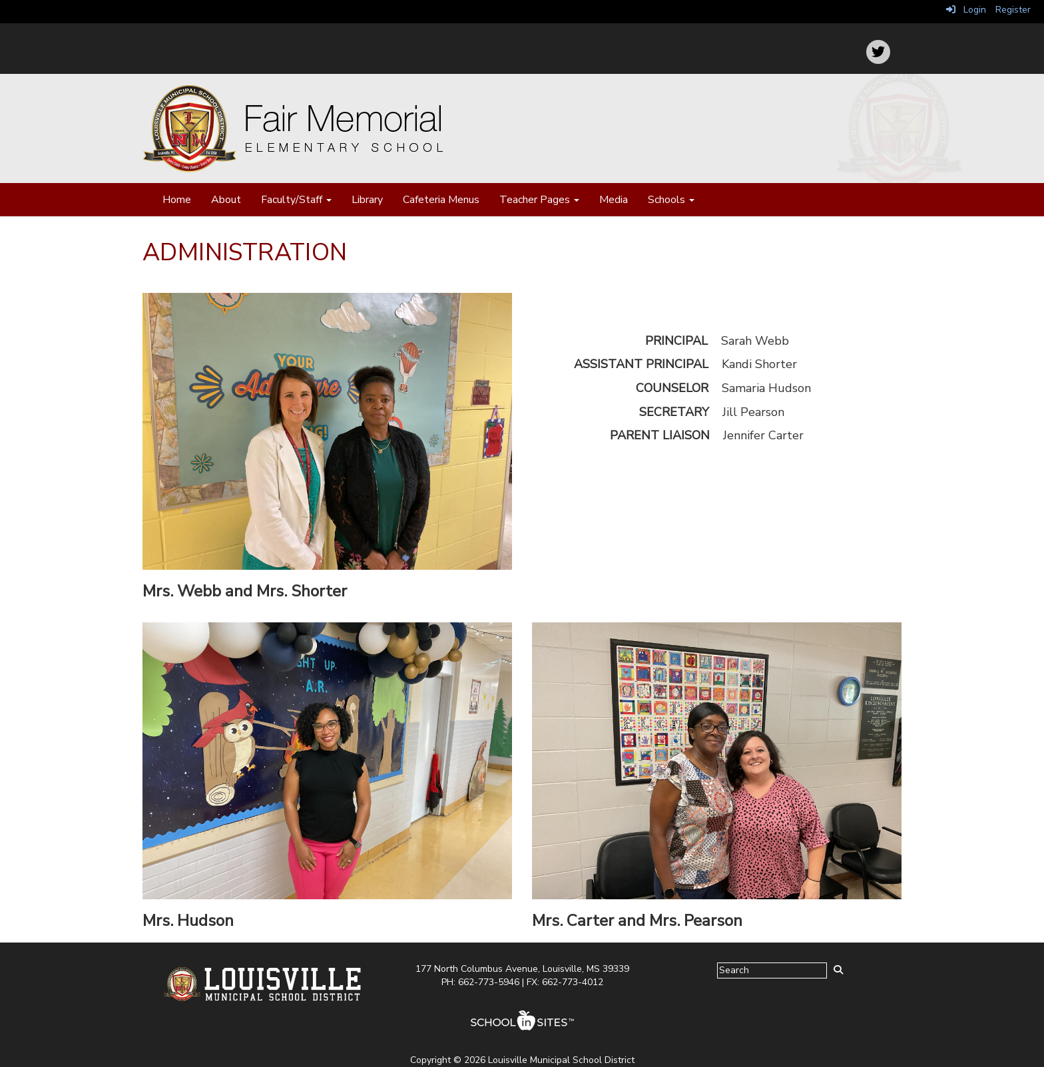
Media (613, 199)
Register (1013, 9)
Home (176, 199)
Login (966, 9)
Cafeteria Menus (441, 199)
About (226, 199)
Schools (671, 199)
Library (367, 199)
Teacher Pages (539, 199)
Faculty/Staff (296, 199)
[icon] (878, 52)
